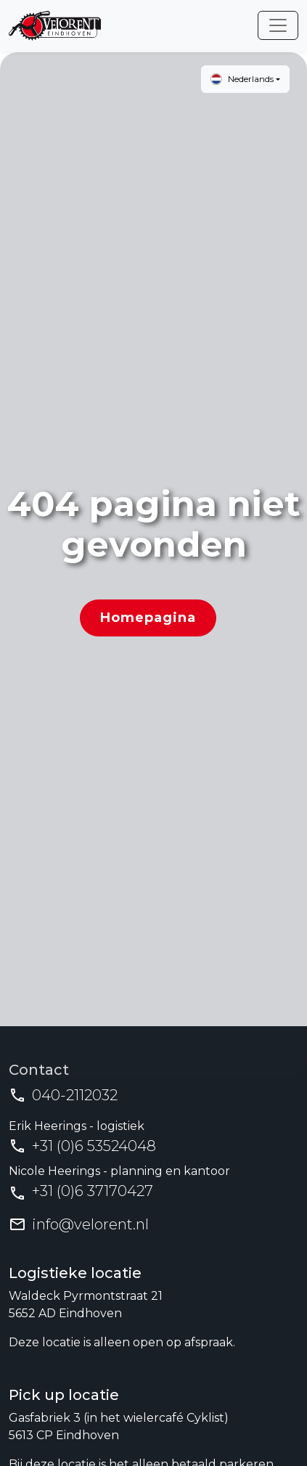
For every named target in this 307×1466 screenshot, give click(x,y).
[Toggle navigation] (278, 25)
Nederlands (242, 79)
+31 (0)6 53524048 (94, 1146)
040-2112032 (75, 1095)
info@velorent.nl (90, 1224)
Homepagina (148, 618)
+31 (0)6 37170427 (92, 1191)
